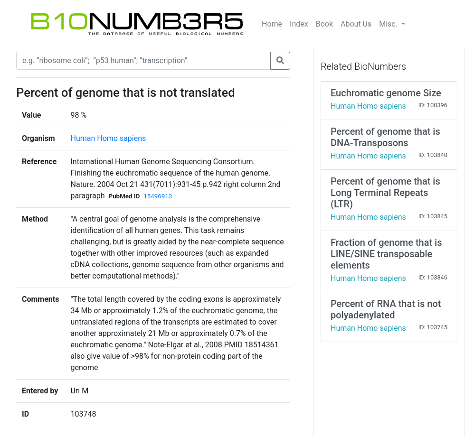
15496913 (157, 196)
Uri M (79, 390)
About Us (356, 23)
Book (324, 23)
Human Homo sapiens (108, 138)
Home (272, 23)
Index (299, 23)
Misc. (389, 23)
